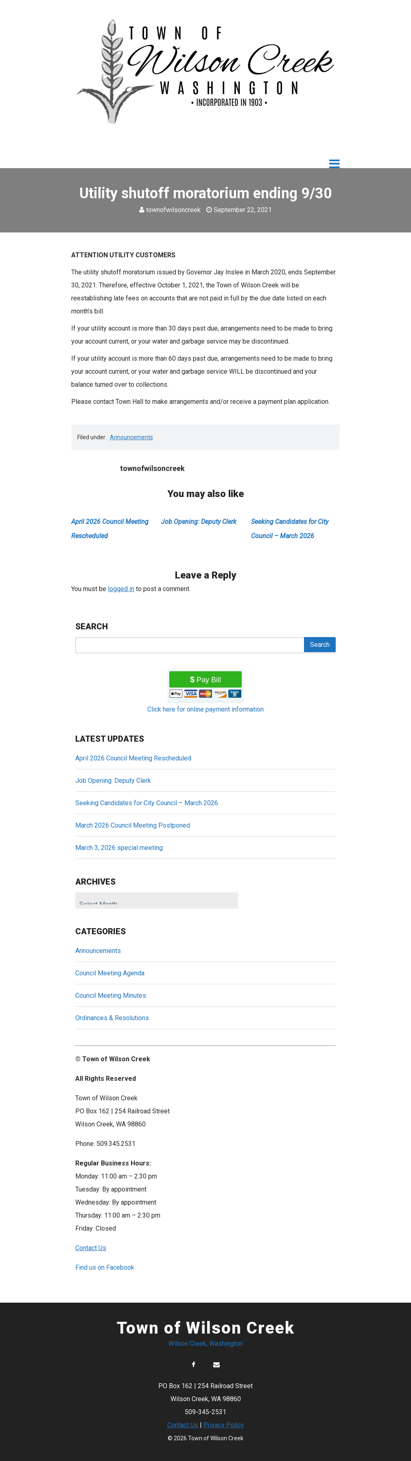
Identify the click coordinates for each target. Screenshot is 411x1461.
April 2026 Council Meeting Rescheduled (133, 758)
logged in (121, 589)
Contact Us (182, 1425)
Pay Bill (209, 680)
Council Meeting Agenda (109, 973)
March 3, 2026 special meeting (119, 848)
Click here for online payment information (205, 709)
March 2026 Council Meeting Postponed (132, 825)
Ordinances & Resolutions (112, 1018)
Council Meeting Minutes (110, 995)
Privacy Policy (223, 1425)
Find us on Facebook (104, 1267)
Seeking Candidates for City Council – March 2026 (146, 803)
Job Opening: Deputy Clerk (198, 522)
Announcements (131, 437)
